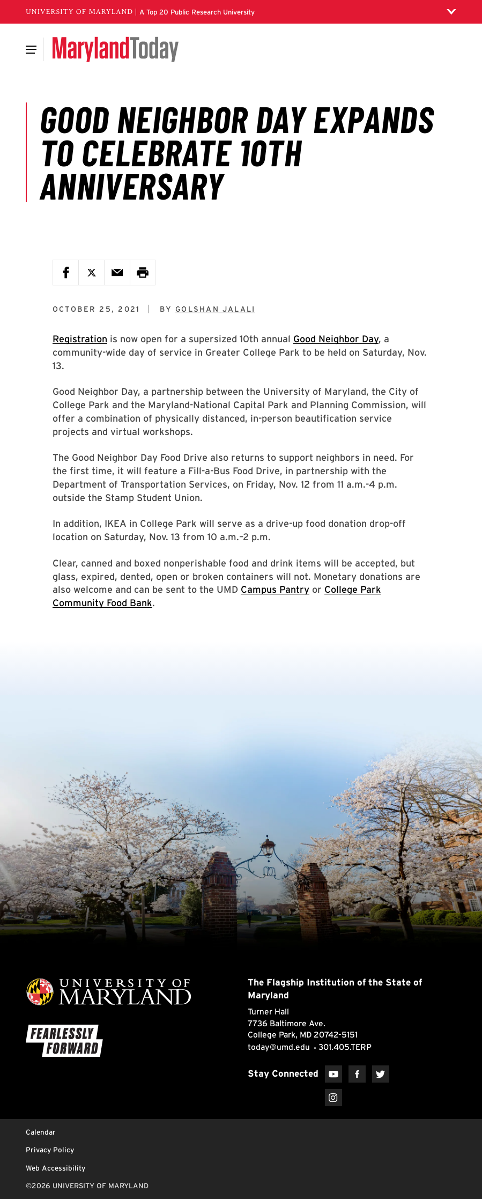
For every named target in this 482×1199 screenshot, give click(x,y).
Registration (80, 338)
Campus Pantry (275, 589)
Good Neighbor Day (336, 338)
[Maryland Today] (116, 49)
